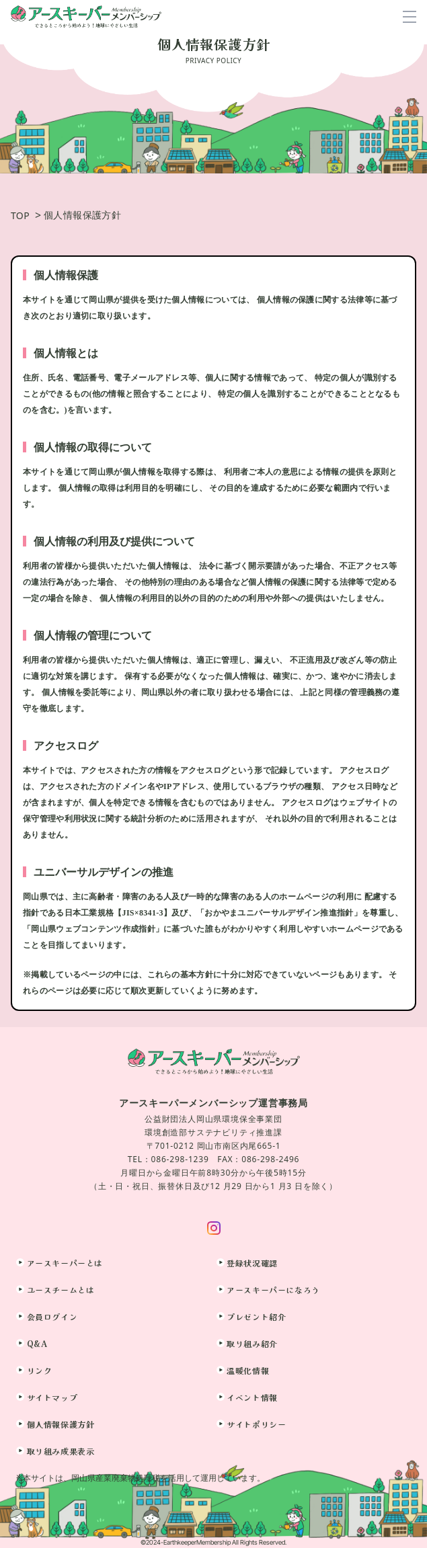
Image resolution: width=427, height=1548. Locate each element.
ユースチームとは (61, 1289)
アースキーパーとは (65, 1262)
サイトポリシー (256, 1424)
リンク (39, 1370)
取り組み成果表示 (61, 1451)
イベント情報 (252, 1397)
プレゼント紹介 (256, 1316)
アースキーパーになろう (273, 1289)
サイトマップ (52, 1397)
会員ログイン (52, 1316)
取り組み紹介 (252, 1343)
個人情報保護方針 (61, 1424)
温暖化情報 (248, 1370)
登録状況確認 (252, 1262)
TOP (20, 215)
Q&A (37, 1343)
